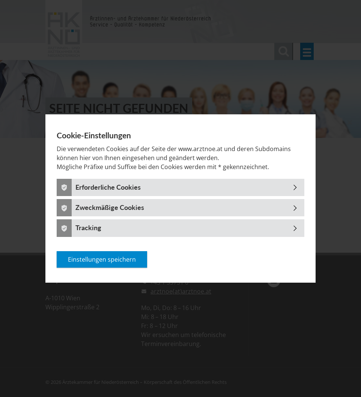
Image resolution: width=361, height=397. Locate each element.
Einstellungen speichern (102, 259)
